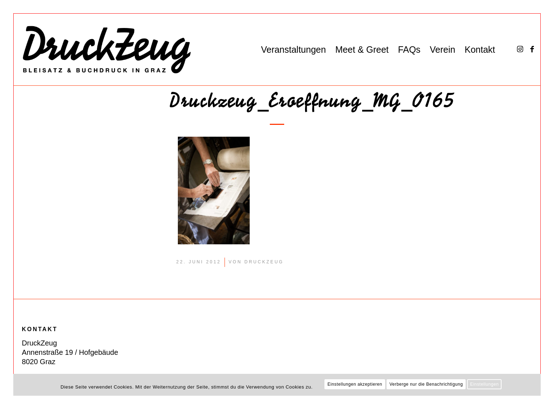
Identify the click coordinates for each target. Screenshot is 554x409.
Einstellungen (484, 384)
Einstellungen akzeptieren (354, 384)
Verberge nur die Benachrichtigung (426, 384)
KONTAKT (39, 329)
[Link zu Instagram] (519, 49)
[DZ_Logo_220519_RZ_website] (103, 49)
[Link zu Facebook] (532, 49)
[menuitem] (293, 49)
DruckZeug (263, 261)
